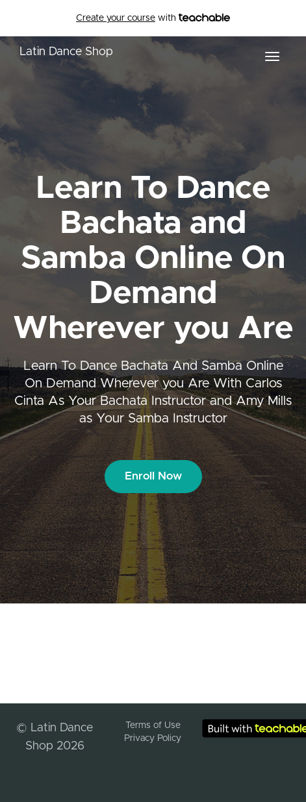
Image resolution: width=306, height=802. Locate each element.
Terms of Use (153, 725)
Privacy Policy (152, 738)
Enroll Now (153, 475)
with (153, 18)
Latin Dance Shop (66, 52)
